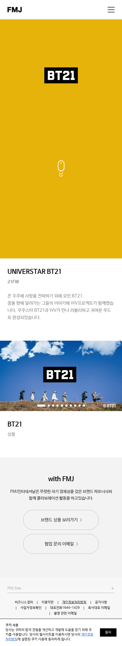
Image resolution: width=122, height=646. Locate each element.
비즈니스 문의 (24, 602)
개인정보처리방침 (74, 602)
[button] (41, 405)
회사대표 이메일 (99, 608)
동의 (108, 632)
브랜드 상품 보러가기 (62, 520)
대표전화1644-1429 (65, 608)
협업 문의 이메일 (62, 544)
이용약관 (48, 602)
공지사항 (101, 602)
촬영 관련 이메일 (65, 613)
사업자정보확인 (31, 608)
